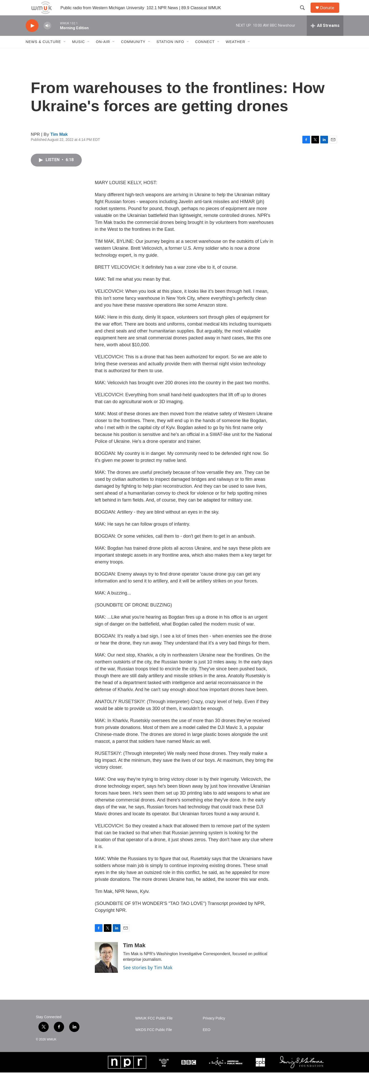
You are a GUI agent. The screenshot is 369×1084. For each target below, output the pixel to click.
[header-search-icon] (305, 13)
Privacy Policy (214, 1030)
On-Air (103, 53)
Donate (330, 13)
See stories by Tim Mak (147, 979)
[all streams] (325, 37)
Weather (235, 53)
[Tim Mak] (106, 969)
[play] (32, 37)
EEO (206, 1041)
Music (78, 53)
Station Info (170, 53)
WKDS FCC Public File (153, 1041)
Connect (205, 53)
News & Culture (43, 53)
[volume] (47, 37)
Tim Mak (59, 145)
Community (133, 53)
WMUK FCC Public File (153, 1030)
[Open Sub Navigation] (65, 53)
